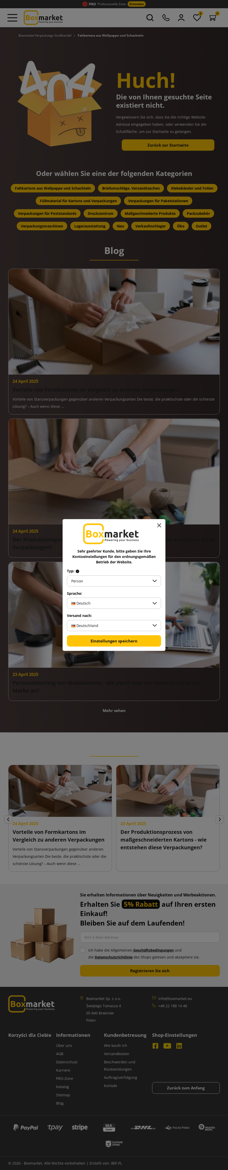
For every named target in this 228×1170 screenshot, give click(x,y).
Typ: (73, 571)
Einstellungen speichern (114, 640)
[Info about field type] (77, 571)
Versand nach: (79, 615)
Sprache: (74, 593)
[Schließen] (159, 525)
